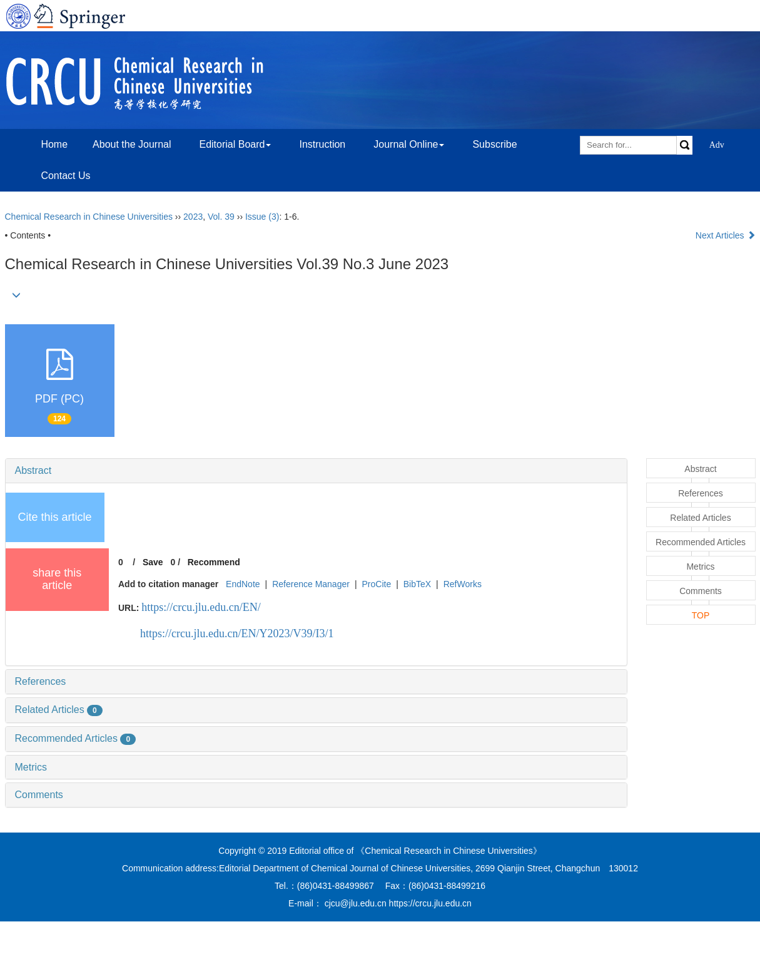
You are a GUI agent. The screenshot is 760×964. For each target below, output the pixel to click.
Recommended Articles (75, 738)
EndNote (243, 584)
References (40, 681)
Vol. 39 (221, 217)
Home (54, 144)
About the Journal (132, 144)
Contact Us (65, 175)
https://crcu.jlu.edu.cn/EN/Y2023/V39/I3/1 (236, 633)
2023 (193, 217)
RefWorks (462, 584)
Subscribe (494, 144)
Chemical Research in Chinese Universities (89, 217)
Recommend (214, 562)
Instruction (322, 144)
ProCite (376, 584)
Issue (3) (262, 217)
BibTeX (417, 584)
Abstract (33, 470)
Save (153, 562)
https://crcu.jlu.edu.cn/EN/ (200, 607)
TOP (701, 615)
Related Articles (59, 709)
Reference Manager (311, 584)
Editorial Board (235, 144)
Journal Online (408, 144)
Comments (39, 794)
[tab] (316, 471)
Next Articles (726, 235)
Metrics (31, 767)
